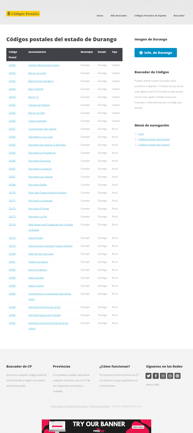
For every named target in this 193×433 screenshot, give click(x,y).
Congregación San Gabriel (42, 129)
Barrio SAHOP (35, 89)
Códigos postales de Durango (154, 139)
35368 (12, 184)
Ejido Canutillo (36, 277)
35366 (12, 160)
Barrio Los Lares (37, 73)
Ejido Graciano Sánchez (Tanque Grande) (50, 246)
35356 (12, 113)
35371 (12, 200)
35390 (12, 307)
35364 (12, 152)
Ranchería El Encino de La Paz (44, 307)
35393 (12, 315)
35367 (12, 168)
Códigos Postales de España (150, 15)
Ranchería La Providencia (41, 152)
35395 (12, 323)
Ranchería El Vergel (38, 208)
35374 (12, 224)
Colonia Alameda (37, 121)
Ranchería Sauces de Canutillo (44, 315)
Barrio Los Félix (36, 113)
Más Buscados (119, 15)
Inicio (100, 15)
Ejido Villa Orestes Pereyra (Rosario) (47, 192)
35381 (12, 261)
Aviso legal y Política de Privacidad (69, 406)
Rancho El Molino (37, 269)
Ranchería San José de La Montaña (47, 144)
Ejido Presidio (35, 238)
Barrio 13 (33, 97)
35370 (12, 192)
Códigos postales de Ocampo (154, 144)
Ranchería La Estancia (40, 168)
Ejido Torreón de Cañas (41, 254)
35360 (12, 137)
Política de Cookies (99, 406)
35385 (12, 293)
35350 (12, 65)
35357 (12, 129)
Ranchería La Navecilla (40, 200)
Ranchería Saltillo (37, 184)
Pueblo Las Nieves (38, 261)
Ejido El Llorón (36, 285)
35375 (12, 238)
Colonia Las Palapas (39, 105)
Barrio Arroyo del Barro (41, 81)
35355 (12, 105)
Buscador (179, 15)
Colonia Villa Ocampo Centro (43, 65)
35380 (12, 254)
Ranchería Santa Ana (39, 160)
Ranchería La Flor (37, 216)
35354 (12, 89)
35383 (12, 269)
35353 (12, 73)
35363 (12, 144)
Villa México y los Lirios (40, 137)
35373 (12, 208)
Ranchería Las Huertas (40, 176)
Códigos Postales (24, 14)
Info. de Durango (158, 52)
